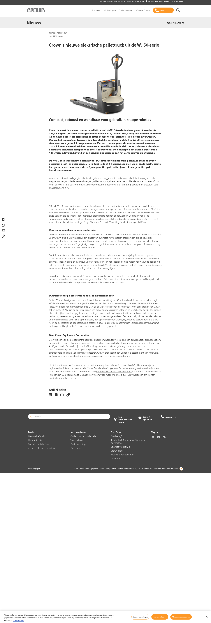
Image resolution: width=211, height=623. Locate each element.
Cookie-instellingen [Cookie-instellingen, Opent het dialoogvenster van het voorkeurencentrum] (140, 617)
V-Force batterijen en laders (41, 598)
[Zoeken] (178, 10)
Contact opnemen (106, 1)
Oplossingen (110, 10)
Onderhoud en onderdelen (84, 586)
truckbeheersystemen (119, 506)
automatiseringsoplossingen (89, 506)
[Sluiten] (207, 617)
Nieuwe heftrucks (36, 586)
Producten (96, 10)
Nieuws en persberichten (124, 1)
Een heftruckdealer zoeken (158, 1)
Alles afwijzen (159, 617)
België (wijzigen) (176, 1)
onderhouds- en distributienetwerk (114, 521)
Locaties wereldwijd (120, 596)
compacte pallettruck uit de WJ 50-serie (101, 130)
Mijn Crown (140, 1)
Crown (52, 489)
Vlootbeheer (77, 590)
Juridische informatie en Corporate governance (128, 591)
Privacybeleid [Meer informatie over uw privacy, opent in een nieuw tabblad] (18, 620)
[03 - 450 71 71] (163, 10)
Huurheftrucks (35, 590)
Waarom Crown (143, 10)
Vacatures (115, 608)
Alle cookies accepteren (181, 617)
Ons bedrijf (116, 586)
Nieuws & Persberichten (122, 604)
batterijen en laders (58, 506)
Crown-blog (117, 600)
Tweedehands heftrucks (40, 594)
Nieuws (34, 22)
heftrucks (153, 502)
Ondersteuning (126, 10)
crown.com (94, 524)
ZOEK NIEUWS (175, 22)
